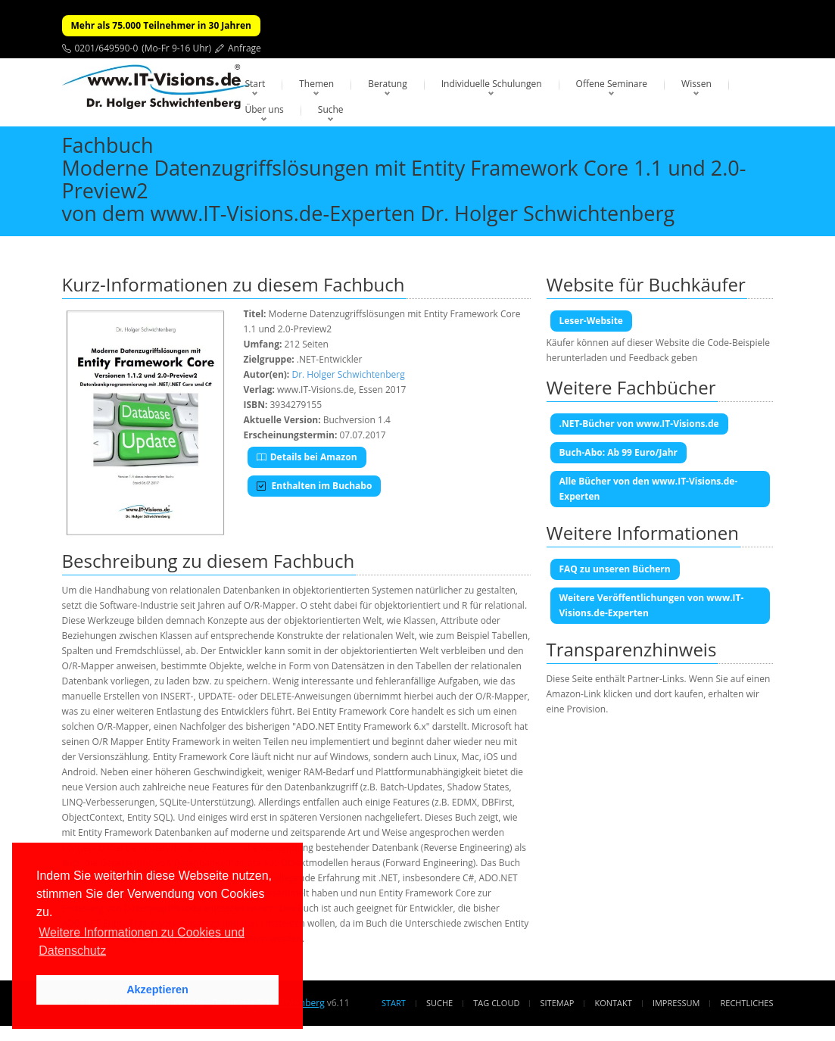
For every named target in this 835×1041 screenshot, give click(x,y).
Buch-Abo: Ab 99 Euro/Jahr (618, 452)
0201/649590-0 (107, 48)
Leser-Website (591, 320)
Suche (331, 109)
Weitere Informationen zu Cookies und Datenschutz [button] (142, 941)
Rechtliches (747, 1002)
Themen (316, 83)
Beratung (387, 83)
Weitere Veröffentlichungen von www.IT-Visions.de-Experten (651, 605)
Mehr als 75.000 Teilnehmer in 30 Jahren (161, 25)
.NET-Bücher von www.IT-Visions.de (639, 423)
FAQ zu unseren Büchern (615, 569)
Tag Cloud (496, 1002)
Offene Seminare (612, 83)
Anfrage (244, 48)
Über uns (264, 109)
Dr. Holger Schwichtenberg (347, 374)
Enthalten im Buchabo (314, 485)
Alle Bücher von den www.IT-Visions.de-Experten (648, 489)
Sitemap (558, 1002)
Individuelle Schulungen (491, 83)
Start (255, 83)
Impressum (676, 1002)
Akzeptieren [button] (157, 989)
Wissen (696, 83)
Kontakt (612, 1002)
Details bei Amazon (307, 456)
